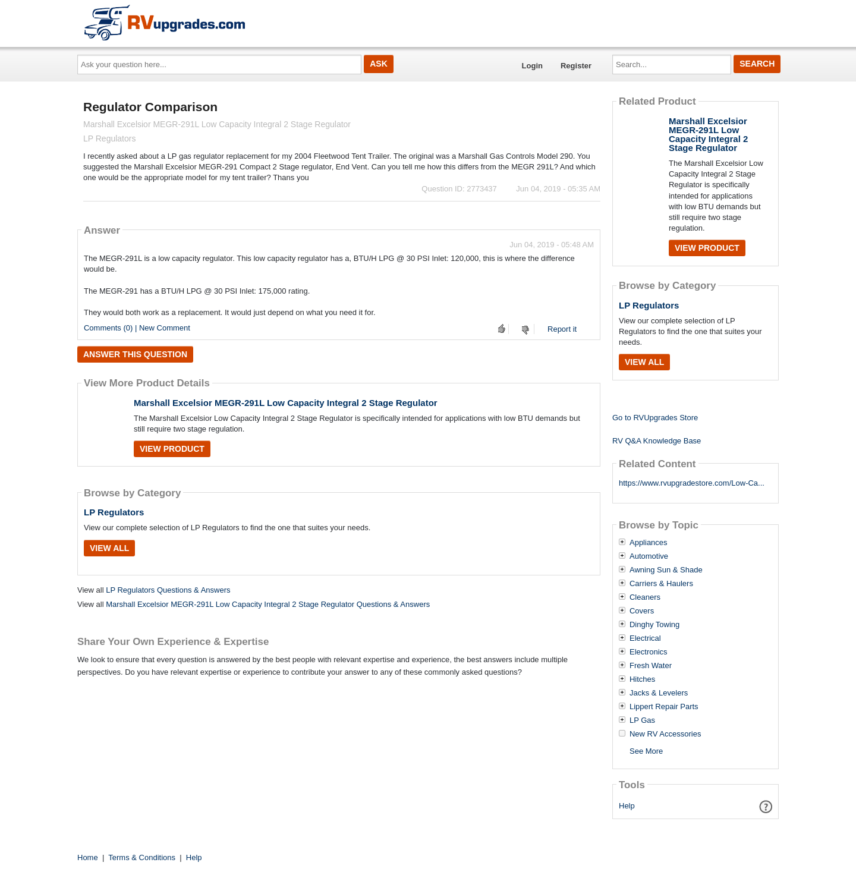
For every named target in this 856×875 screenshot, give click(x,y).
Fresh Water (651, 666)
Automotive (649, 556)
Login (532, 65)
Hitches (642, 679)
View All (109, 548)
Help (627, 805)
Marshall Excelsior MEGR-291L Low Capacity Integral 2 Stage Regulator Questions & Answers (268, 604)
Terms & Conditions (141, 857)
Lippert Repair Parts (664, 707)
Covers (642, 611)
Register (576, 65)
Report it (562, 329)
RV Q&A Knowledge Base (656, 440)
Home (87, 857)
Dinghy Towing (654, 625)
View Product (172, 449)
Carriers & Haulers (661, 584)
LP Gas (642, 720)
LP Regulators (114, 512)
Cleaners (645, 597)
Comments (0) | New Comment (137, 327)
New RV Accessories (665, 734)
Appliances (649, 543)
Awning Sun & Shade (666, 570)
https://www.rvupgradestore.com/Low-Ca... (691, 483)
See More (646, 751)
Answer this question (135, 354)
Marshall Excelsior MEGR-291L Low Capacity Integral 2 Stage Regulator (286, 403)
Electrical (645, 638)
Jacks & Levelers (659, 693)
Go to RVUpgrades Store (655, 417)
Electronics (649, 652)
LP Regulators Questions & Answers (168, 590)
